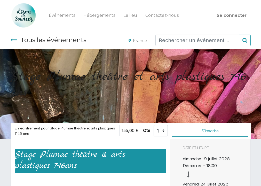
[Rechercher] (245, 40)
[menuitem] (62, 15)
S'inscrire (210, 130)
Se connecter (232, 15)
